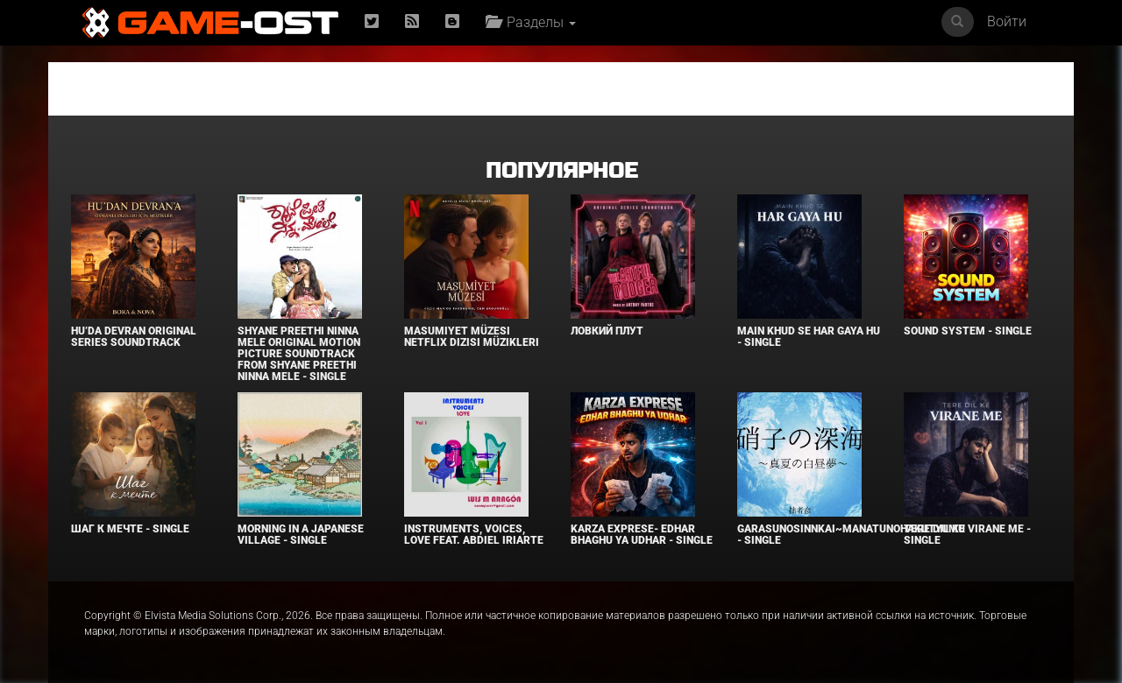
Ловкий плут (607, 331)
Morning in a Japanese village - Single (301, 534)
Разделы (531, 22)
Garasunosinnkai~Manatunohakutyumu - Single (851, 534)
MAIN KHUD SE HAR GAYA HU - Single (808, 337)
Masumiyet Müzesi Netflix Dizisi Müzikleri (471, 337)
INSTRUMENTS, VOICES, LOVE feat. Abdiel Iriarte (473, 534)
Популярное (561, 171)
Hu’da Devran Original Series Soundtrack (133, 337)
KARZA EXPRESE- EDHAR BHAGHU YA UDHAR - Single (642, 534)
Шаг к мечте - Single (130, 529)
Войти (1006, 21)
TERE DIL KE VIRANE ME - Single (967, 534)
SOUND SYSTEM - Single (968, 331)
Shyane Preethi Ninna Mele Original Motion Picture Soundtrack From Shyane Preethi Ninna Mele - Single (299, 354)
